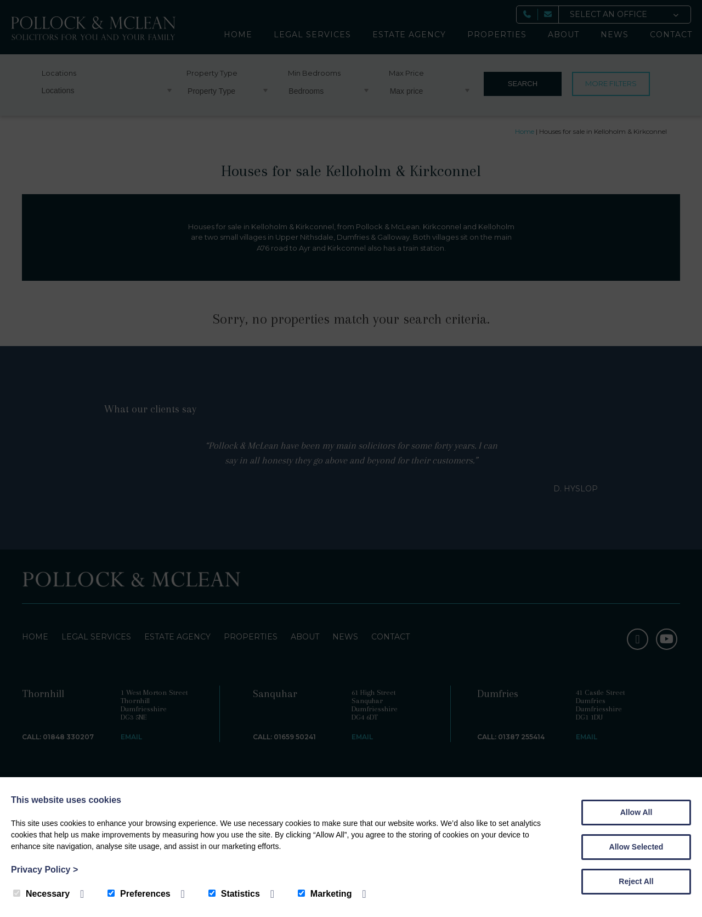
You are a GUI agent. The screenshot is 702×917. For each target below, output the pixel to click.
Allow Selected (636, 846)
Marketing (325, 893)
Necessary (41, 893)
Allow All (636, 812)
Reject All (636, 881)
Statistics (234, 893)
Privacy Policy (44, 869)
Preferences (139, 893)
